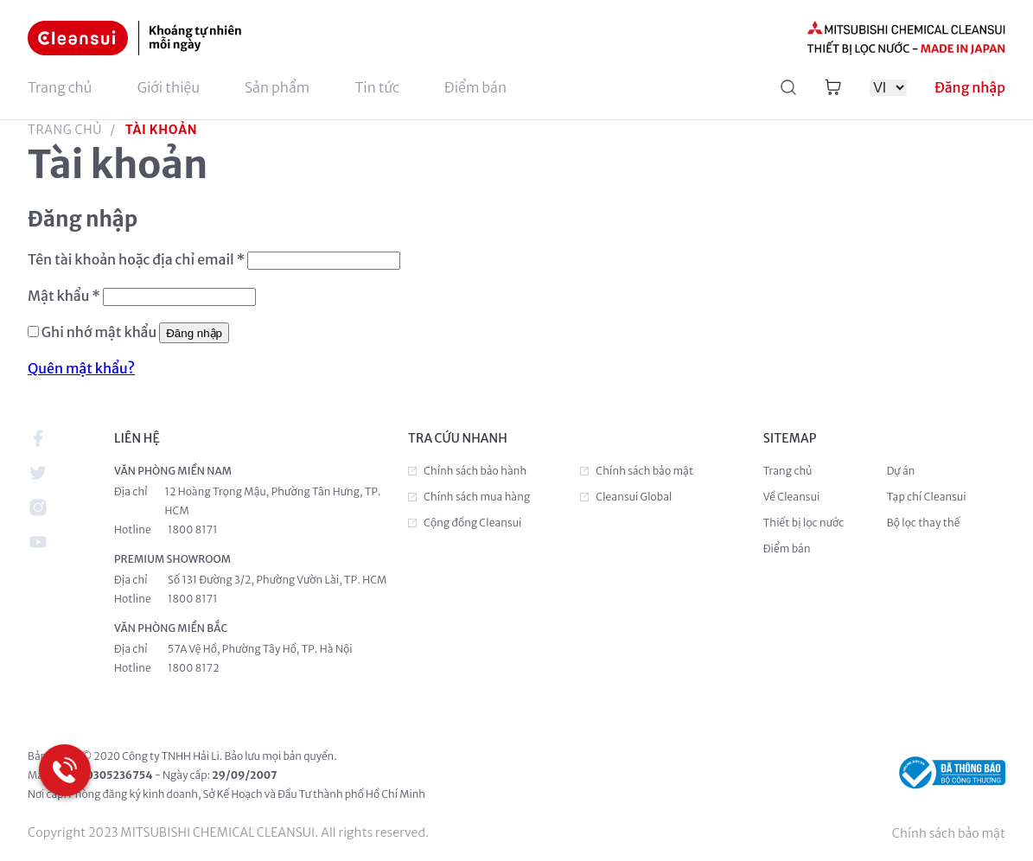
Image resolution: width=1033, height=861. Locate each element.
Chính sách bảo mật (948, 833)
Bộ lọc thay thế (923, 522)
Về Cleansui (791, 496)
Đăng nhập (194, 333)
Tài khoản (161, 129)
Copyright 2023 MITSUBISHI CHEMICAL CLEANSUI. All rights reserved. (228, 832)
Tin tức (376, 87)
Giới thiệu (168, 87)
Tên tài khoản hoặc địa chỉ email (136, 259)
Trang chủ (60, 87)
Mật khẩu (64, 295)
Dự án (901, 470)
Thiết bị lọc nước (804, 522)
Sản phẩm (277, 87)
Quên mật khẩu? (81, 368)
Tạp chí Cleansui (926, 496)
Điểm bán (475, 87)
